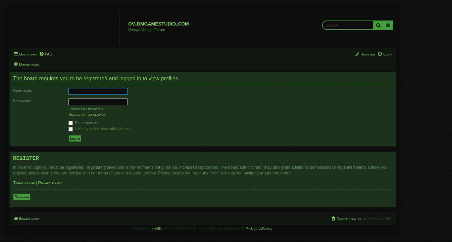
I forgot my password (109, 109)
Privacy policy (73, 182)
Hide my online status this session (123, 129)
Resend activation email (111, 114)
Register (45, 197)
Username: (46, 90)
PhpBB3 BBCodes (282, 228)
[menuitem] (69, 54)
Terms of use (47, 182)
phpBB (180, 228)
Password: (46, 101)
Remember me (107, 123)
